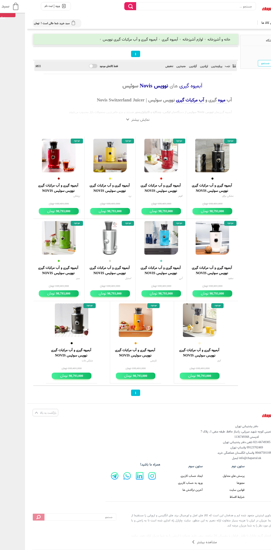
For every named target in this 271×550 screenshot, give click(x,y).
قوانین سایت (209, 490)
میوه (194, 100)
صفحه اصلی (253, 476)
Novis (118, 85)
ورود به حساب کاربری (163, 483)
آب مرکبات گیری (162, 100)
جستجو (238, 63)
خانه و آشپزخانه (190, 39)
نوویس (133, 85)
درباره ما (255, 483)
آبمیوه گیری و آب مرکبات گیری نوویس (101, 39)
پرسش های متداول (206, 476)
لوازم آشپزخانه (164, 39)
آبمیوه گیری (141, 39)
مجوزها (213, 483)
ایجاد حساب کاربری (164, 476)
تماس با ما (253, 490)
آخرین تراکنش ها (165, 490)
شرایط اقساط (210, 497)
